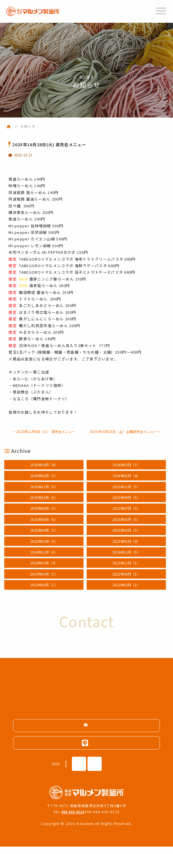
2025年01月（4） (126, 547)
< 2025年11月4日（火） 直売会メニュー (86, 431)
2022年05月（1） (44, 591)
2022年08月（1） (126, 580)
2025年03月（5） (126, 537)
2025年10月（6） (44, 504)
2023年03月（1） (44, 580)
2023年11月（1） (126, 569)
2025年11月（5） (126, 493)
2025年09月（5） (126, 504)
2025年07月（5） (126, 515)
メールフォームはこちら (89, 732)
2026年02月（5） (44, 482)
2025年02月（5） (44, 547)
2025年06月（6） (44, 525)
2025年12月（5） (44, 493)
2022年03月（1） (126, 591)
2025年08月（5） (44, 515)
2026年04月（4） (44, 471)
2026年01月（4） (126, 482)
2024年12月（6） (44, 558)
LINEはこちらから (86, 750)
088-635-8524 (72, 819)
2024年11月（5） (126, 558)
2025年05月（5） (126, 525)
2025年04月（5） (44, 537)
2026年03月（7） (126, 471)
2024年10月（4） (44, 569)
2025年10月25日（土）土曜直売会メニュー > (86, 438)
